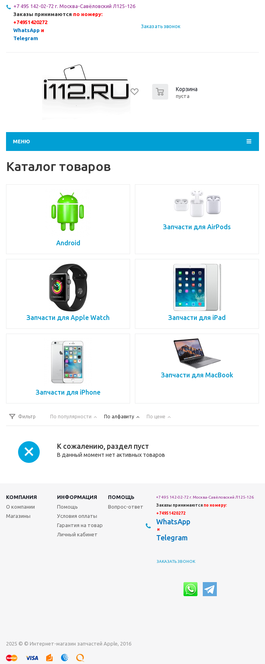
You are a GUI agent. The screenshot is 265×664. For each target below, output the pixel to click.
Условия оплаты (77, 516)
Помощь (121, 497)
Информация (77, 497)
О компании (20, 506)
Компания (21, 497)
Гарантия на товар (80, 525)
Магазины (18, 516)
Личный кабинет (77, 534)
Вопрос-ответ (125, 506)
